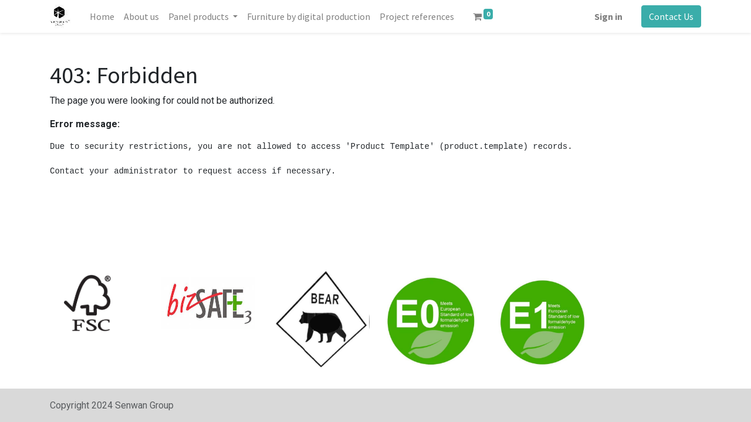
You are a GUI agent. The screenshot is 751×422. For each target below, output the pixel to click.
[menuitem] (102, 16)
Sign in (608, 16)
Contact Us (671, 16)
